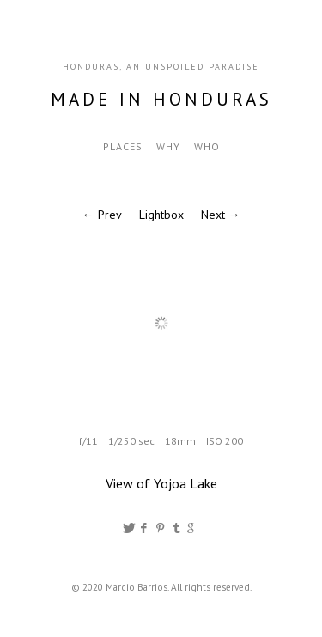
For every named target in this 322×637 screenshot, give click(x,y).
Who (207, 146)
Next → (220, 214)
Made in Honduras (161, 99)
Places (123, 146)
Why (168, 146)
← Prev (102, 214)
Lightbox (161, 214)
